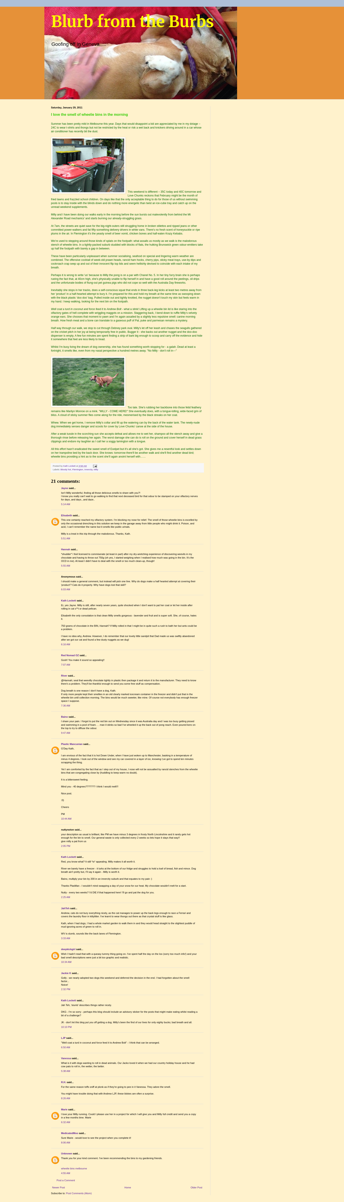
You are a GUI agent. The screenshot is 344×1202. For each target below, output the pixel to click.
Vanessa (66, 1058)
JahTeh (65, 908)
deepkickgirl (68, 949)
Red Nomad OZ (70, 655)
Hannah (65, 549)
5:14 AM (65, 504)
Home (127, 1187)
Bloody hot (66, 469)
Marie (64, 1109)
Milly (96, 469)
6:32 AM (65, 1122)
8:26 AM (65, 1098)
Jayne (64, 488)
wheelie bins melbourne (74, 1168)
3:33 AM (65, 938)
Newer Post (58, 1187)
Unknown (66, 1153)
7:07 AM (65, 664)
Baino (64, 716)
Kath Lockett (68, 600)
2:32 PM (65, 989)
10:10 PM (66, 1027)
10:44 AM (66, 818)
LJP (63, 1038)
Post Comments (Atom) (79, 1193)
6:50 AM (65, 1047)
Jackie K (66, 973)
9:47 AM (65, 733)
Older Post (196, 1187)
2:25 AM (65, 897)
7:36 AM (65, 705)
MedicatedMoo (69, 1133)
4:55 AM (65, 1173)
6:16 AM (65, 644)
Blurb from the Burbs (132, 21)
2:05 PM (65, 846)
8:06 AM (65, 1142)
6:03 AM (65, 589)
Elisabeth (66, 515)
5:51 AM (65, 538)
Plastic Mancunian (72, 744)
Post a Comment (66, 1180)
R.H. (63, 1082)
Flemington (77, 469)
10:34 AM (66, 962)
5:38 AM (65, 1071)
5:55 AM (65, 565)
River (64, 675)
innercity (88, 469)
